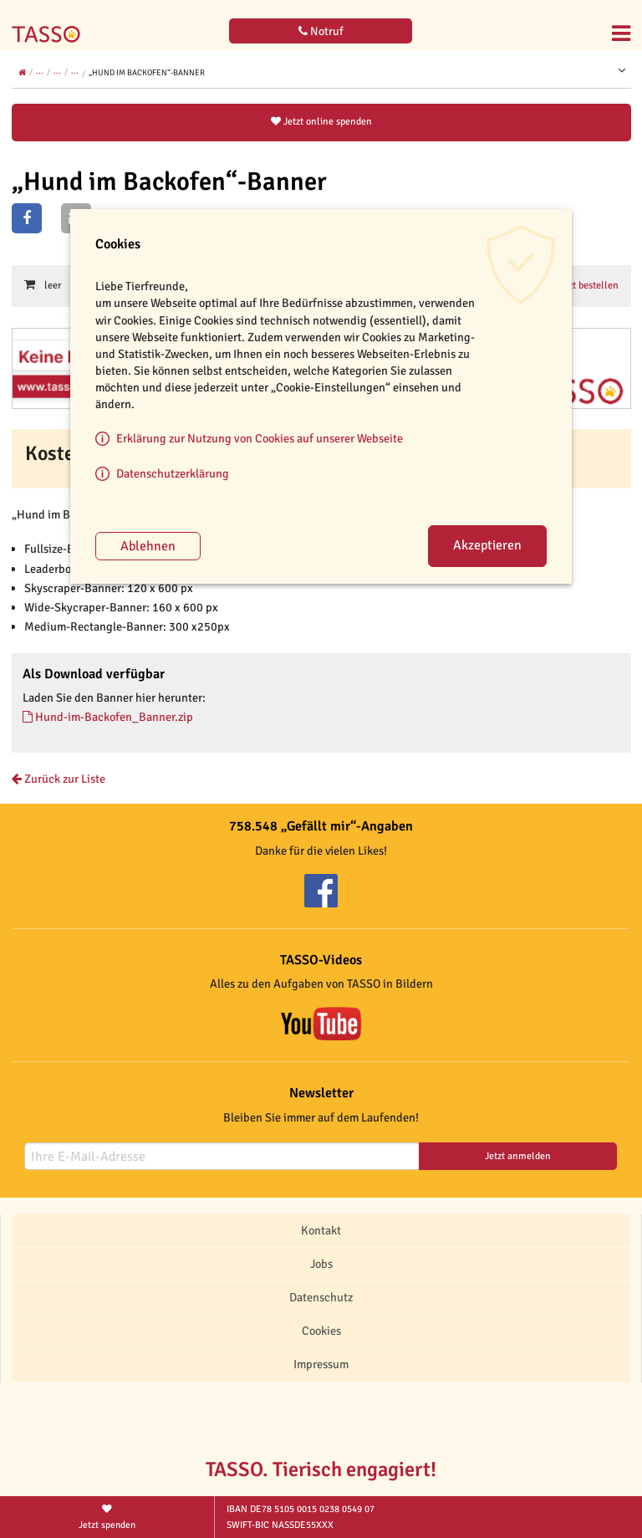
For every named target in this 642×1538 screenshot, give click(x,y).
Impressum (321, 1364)
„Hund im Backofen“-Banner (147, 73)
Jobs (321, 1263)
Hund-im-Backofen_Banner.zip (108, 716)
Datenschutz (321, 1297)
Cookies (321, 1330)
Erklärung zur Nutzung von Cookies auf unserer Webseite (259, 438)
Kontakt (321, 1230)
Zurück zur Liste (58, 778)
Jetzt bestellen (584, 285)
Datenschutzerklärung (172, 473)
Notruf (321, 31)
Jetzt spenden (107, 1515)
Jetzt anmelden (518, 1156)
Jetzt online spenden (321, 121)
